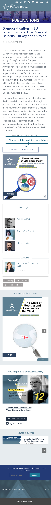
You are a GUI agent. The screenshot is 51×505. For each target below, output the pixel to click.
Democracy (8, 281)
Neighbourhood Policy (13, 285)
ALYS (46, 489)
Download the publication (20, 150)
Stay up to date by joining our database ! (28, 142)
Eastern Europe (22, 281)
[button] (44, 331)
